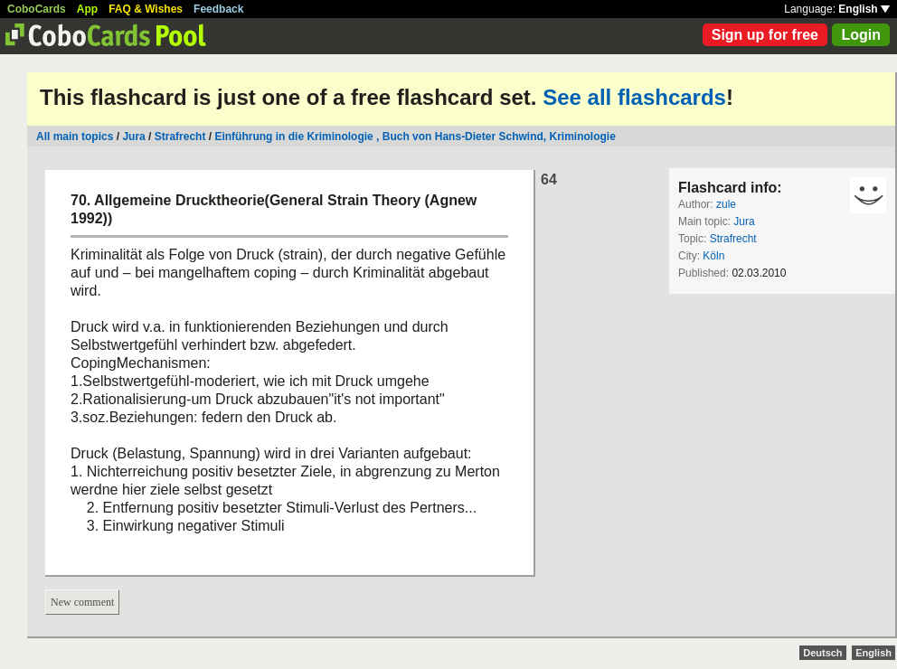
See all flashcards (634, 97)
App (87, 9)
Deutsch (822, 652)
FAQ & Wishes (146, 9)
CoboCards (36, 9)
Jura (133, 136)
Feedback (218, 9)
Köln (713, 256)
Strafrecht (180, 136)
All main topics (74, 136)
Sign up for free (765, 34)
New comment (82, 602)
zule (726, 204)
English (864, 9)
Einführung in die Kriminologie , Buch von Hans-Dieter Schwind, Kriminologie (414, 136)
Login (861, 34)
